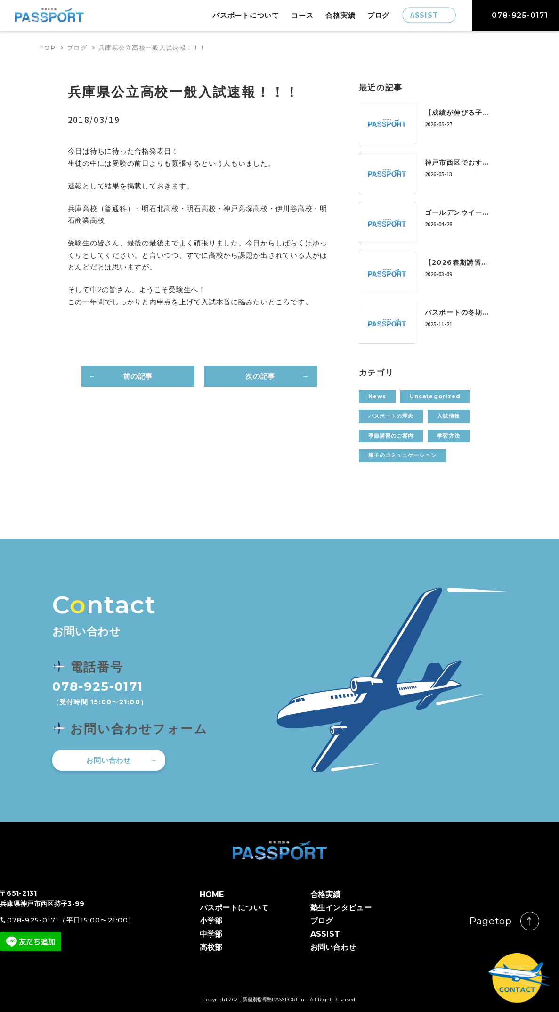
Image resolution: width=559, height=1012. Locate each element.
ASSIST (325, 934)
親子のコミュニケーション (402, 455)
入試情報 (448, 416)
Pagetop (490, 921)
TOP (47, 47)
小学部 (211, 920)
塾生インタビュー (341, 907)
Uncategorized (435, 396)
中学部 (211, 934)
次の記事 (260, 376)
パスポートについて (245, 15)
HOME (212, 894)
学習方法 (448, 436)
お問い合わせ (108, 760)
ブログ (378, 15)
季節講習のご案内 (391, 436)
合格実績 (340, 15)
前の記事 (138, 376)
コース (302, 15)
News (377, 396)
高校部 (211, 947)
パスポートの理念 (391, 416)
